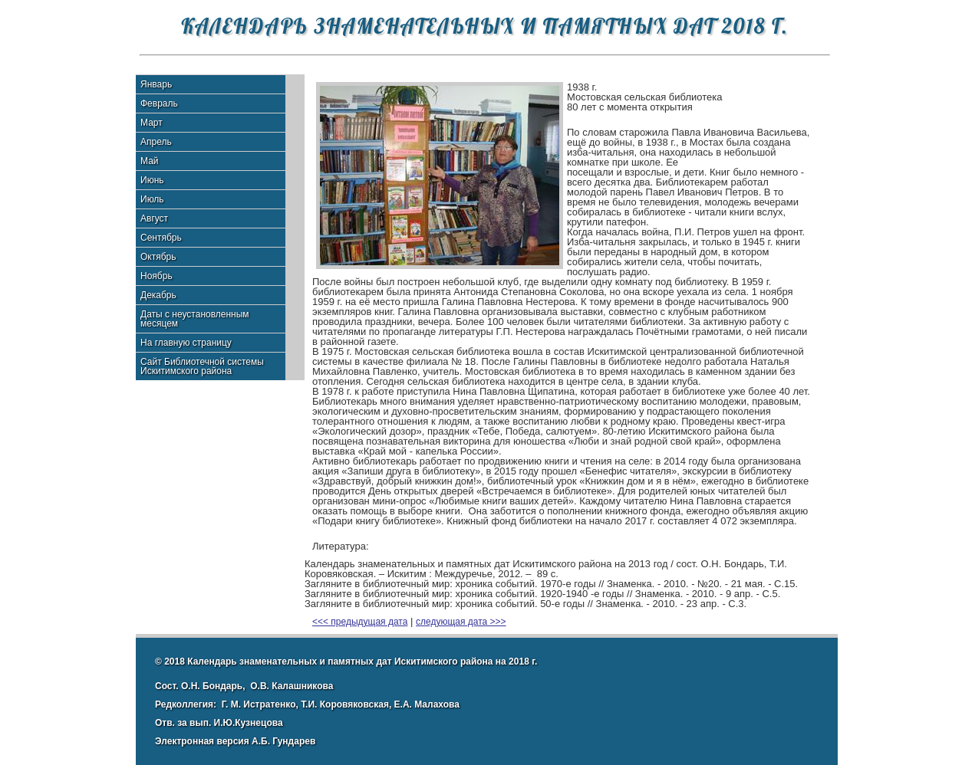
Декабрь (158, 295)
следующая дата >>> (461, 621)
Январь (156, 84)
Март (151, 122)
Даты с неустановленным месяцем (194, 319)
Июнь (152, 180)
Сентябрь (161, 237)
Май (149, 161)
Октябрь (158, 256)
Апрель (156, 141)
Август (154, 218)
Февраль (159, 103)
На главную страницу (186, 342)
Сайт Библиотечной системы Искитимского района (202, 366)
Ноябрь (156, 276)
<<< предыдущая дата (359, 621)
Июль (152, 199)
